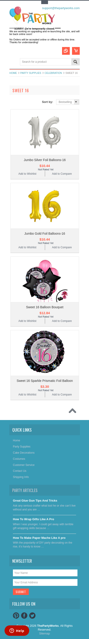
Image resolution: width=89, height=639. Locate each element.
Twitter (32, 615)
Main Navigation (13, 62)
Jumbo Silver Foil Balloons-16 (45, 160)
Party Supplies (30, 73)
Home (13, 73)
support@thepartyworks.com (61, 8)
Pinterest (16, 615)
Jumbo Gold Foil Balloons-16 (44, 233)
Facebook (24, 615)
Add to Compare (62, 173)
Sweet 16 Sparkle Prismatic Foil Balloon (45, 381)
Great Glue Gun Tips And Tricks (35, 500)
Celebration (53, 73)
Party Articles (25, 490)
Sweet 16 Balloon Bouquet (44, 307)
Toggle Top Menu (44, 2)
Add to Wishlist (27, 173)
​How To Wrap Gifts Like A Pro (33, 519)
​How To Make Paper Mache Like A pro (39, 538)
